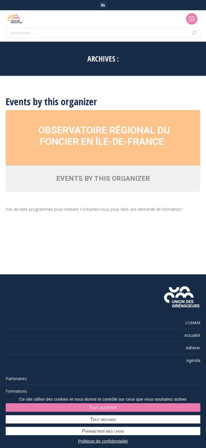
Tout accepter (103, 407)
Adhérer (193, 347)
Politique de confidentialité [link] (103, 441)
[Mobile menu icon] (191, 19)
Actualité (192, 335)
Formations (16, 391)
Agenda (193, 360)
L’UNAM (192, 322)
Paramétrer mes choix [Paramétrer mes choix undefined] (103, 431)
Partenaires (16, 378)
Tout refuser (103, 419)
